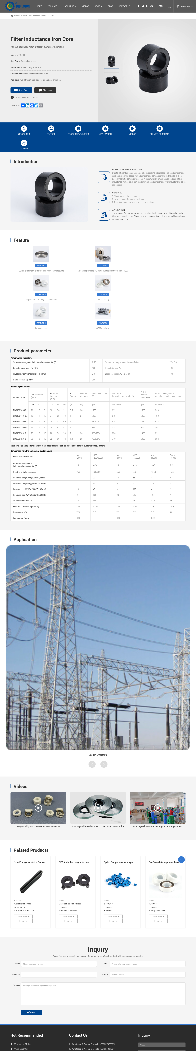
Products (36, 15)
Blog (110, 6)
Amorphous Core (47, 15)
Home (39, 6)
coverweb (107, 1045)
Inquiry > (39, 874)
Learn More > (22, 874)
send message (149, 1018)
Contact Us (124, 6)
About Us (71, 6)
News (98, 6)
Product (53, 6)
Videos (85, 6)
